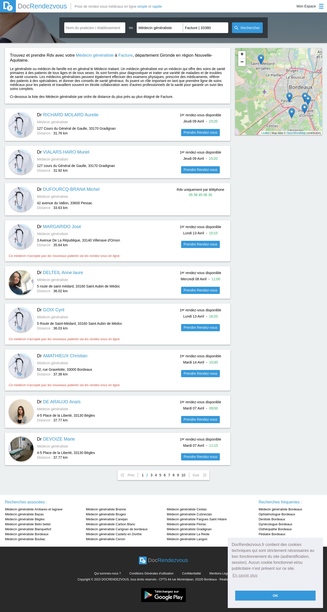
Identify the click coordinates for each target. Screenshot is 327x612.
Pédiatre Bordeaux (272, 534)
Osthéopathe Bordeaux (275, 529)
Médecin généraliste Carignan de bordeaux (117, 529)
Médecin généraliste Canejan (107, 519)
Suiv (196, 475)
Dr (67, 114)
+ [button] (242, 54)
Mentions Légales (221, 573)
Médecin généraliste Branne (106, 509)
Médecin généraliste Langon (187, 539)
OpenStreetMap (296, 132)
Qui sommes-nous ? (107, 573)
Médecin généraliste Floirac (186, 524)
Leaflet (265, 132)
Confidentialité (191, 573)
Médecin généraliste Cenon (105, 539)
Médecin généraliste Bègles (25, 519)
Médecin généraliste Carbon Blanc (110, 524)
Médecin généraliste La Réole (188, 534)
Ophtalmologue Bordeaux (277, 514)
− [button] (242, 62)
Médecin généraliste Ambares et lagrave (34, 509)
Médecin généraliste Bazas (24, 514)
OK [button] (275, 596)
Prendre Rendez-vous (200, 132)
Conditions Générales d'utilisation (152, 573)
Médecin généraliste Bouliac (25, 539)
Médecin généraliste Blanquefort (28, 529)
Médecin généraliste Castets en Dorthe (114, 534)
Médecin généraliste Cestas (186, 509)
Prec (131, 475)
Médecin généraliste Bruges (106, 514)
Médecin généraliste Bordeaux (27, 534)
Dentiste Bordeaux (272, 519)
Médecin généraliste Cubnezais (189, 514)
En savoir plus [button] (245, 575)
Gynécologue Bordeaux (275, 524)
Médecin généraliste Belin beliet (28, 524)
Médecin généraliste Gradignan (189, 529)
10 (183, 475)
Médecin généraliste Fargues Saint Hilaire (197, 519)
